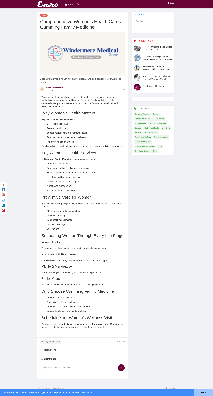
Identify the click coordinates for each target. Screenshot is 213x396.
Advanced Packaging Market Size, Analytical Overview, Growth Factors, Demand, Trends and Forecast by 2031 (157, 77)
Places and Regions (143, 142)
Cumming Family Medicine (93, 100)
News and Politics (151, 132)
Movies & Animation (158, 123)
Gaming (138, 128)
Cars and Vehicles (142, 114)
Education (160, 119)
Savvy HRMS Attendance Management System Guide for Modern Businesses (156, 67)
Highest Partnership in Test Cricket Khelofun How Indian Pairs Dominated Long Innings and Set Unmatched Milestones (157, 48)
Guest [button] (172, 3)
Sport (160, 146)
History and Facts (151, 128)
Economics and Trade (143, 119)
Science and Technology (145, 146)
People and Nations (143, 137)
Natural (138, 132)
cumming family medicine (50, 342)
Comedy (156, 114)
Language (170, 388)
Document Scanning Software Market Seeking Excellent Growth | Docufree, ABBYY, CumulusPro (157, 58)
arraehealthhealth (55, 88)
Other (155, 151)
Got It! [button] (203, 392)
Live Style (166, 128)
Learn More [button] (86, 392)
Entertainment (140, 123)
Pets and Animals (161, 137)
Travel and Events (142, 151)
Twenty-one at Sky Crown (153, 86)
